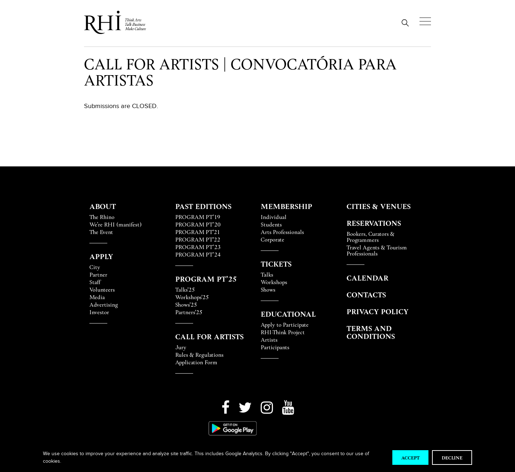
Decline (452, 457)
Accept (410, 457)
